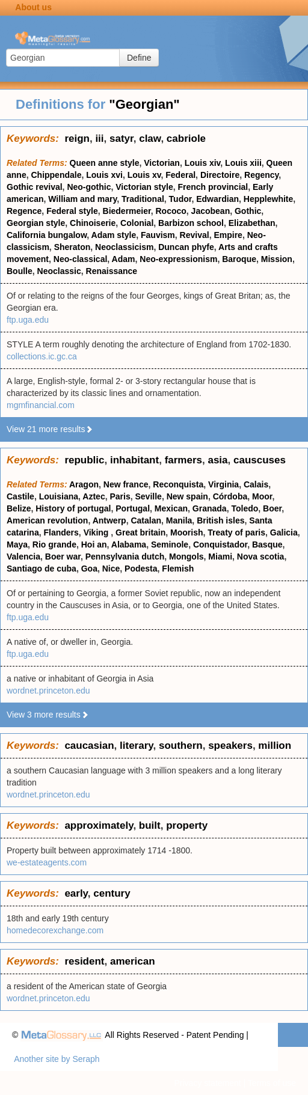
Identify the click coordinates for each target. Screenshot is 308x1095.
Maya (17, 544)
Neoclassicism (124, 247)
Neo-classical (81, 259)
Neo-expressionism (178, 259)
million (274, 745)
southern (181, 745)
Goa (89, 568)
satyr (121, 138)
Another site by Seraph (56, 1059)
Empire (228, 235)
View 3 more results (48, 714)
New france (126, 484)
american (132, 961)
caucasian (89, 745)
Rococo (170, 211)
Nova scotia (261, 556)
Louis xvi (104, 175)
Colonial (136, 223)
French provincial (213, 187)
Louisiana (58, 496)
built (150, 825)
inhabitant (134, 460)
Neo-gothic (89, 187)
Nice (111, 568)
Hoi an (94, 544)
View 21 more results (50, 429)
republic (84, 460)
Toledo (244, 508)
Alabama (128, 544)
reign (77, 138)
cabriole (186, 138)
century (111, 893)
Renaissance (112, 271)
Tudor (180, 199)
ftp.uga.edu (28, 320)
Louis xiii (243, 163)
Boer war (63, 556)
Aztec (93, 496)
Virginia (223, 484)
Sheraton (72, 247)
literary (136, 745)
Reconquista (178, 484)
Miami (220, 556)
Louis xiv (203, 163)
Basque (267, 544)
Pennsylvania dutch (124, 556)
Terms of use (272, 1083)
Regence (24, 211)
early (75, 893)
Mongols (186, 556)
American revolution (47, 520)
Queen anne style (105, 163)
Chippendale (56, 175)
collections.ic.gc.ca (42, 356)
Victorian (162, 163)
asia (217, 460)
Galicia (284, 532)
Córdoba (230, 496)
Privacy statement (207, 1083)
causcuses (259, 460)
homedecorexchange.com (55, 930)
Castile (20, 496)
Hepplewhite (268, 199)
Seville (148, 496)
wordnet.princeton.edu (48, 690)
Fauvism (158, 235)
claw (150, 138)
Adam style (114, 235)
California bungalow (47, 235)
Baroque (239, 259)
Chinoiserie (93, 223)
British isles (220, 520)
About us (33, 7)
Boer (272, 508)
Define (139, 58)
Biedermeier (127, 211)
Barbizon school (191, 223)
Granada (209, 508)
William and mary (82, 199)
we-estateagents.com (47, 862)
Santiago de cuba (41, 568)
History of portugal (73, 508)
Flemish (178, 568)
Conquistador (220, 544)
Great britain (140, 532)
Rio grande (54, 544)
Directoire (219, 175)
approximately (98, 825)
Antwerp (109, 520)
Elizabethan (252, 223)
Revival (194, 235)
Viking (97, 532)
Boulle (19, 271)
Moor (262, 496)
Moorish (186, 532)
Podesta (141, 568)
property (187, 825)
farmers (183, 460)
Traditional (143, 199)
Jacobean (210, 211)
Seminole (169, 544)
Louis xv (144, 175)
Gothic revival (35, 187)
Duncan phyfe (186, 247)
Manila (179, 520)
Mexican (171, 508)
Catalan (146, 520)
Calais (256, 484)
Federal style (72, 211)
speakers (230, 745)
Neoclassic (59, 271)
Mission (276, 259)
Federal (180, 175)
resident (84, 961)
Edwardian (217, 199)
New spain (187, 496)
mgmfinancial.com (41, 405)
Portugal (133, 508)
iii (99, 138)
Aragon (84, 484)
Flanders (60, 532)
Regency (261, 175)
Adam (123, 259)
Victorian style (144, 187)
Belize (19, 508)
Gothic (248, 211)
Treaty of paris (236, 532)
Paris (119, 496)
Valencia (23, 556)
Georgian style (36, 223)
